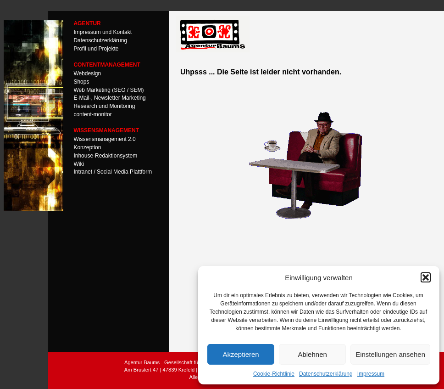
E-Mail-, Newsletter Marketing (109, 98)
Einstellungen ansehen (390, 354)
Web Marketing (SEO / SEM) (108, 89)
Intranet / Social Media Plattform (112, 172)
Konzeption (87, 147)
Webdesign (87, 73)
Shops (81, 81)
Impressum (370, 374)
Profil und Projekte (95, 48)
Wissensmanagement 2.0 (104, 139)
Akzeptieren (240, 354)
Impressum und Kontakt (102, 32)
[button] (425, 277)
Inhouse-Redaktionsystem (105, 155)
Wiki (78, 163)
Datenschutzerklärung (326, 374)
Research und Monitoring (104, 106)
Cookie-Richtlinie (273, 374)
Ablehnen (312, 354)
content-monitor (92, 114)
